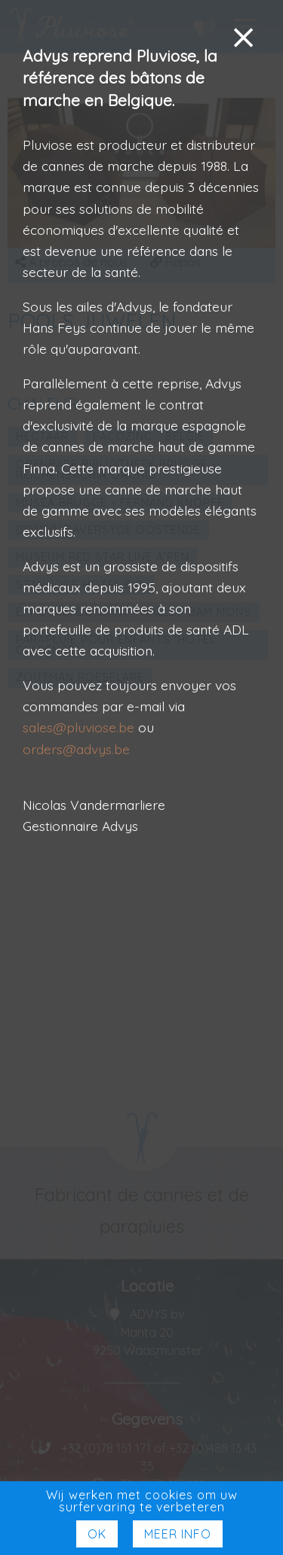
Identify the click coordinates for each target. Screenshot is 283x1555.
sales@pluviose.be (78, 727)
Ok (97, 1533)
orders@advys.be (76, 749)
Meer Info (177, 1533)
